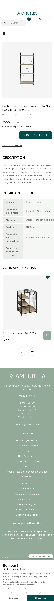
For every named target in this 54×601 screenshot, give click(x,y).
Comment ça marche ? (27, 440)
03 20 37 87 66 (27, 395)
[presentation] (23, 553)
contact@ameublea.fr (27, 424)
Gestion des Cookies (27, 514)
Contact (27, 483)
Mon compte (27, 488)
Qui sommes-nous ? (27, 445)
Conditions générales (27, 494)
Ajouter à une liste (12, 145)
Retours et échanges (27, 509)
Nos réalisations (27, 456)
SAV (27, 466)
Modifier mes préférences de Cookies (27, 471)
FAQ (27, 450)
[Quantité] (10, 135)
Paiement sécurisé (27, 499)
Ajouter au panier (35, 135)
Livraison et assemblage (27, 461)
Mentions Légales (26, 504)
